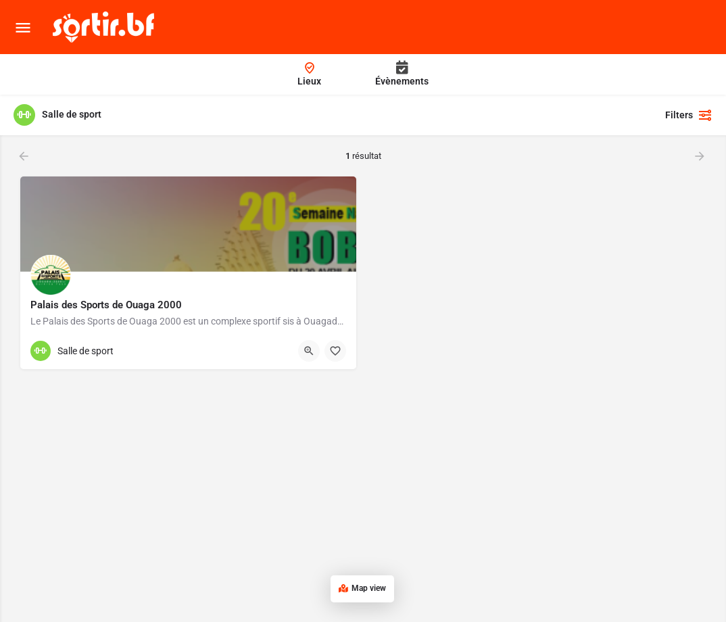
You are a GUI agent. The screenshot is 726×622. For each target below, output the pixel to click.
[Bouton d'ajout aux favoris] (335, 351)
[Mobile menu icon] (23, 27)
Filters (688, 114)
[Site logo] (105, 27)
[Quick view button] (309, 351)
